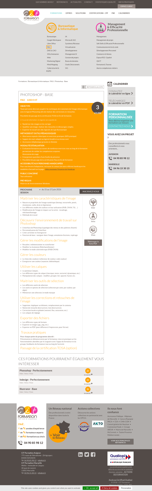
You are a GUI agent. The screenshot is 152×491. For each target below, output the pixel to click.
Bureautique (51, 37)
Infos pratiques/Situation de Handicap (60, 169)
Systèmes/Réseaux (72, 44)
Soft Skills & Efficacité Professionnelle (110, 44)
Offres (69, 13)
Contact (88, 2)
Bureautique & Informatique (38, 81)
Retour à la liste (95, 87)
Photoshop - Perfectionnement (36, 370)
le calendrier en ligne (122, 92)
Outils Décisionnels (72, 65)
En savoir (88, 374)
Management (102, 37)
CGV (126, 485)
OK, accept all (91, 488)
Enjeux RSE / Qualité (104, 58)
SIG (66, 68)
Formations (56, 13)
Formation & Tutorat (104, 65)
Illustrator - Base (28, 389)
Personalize (126, 488)
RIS (130, 485)
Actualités (76, 2)
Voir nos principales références (120, 442)
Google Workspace (54, 40)
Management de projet (105, 40)
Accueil (31, 2)
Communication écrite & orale (107, 47)
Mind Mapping (52, 65)
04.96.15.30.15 (30, 473)
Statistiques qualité (105, 2)
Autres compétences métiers (107, 68)
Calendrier (124, 13)
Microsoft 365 (70, 40)
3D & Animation (53, 54)
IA (66, 37)
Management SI (71, 54)
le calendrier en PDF (122, 102)
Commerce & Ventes (104, 54)
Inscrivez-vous (91, 191)
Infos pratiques (126, 2)
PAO (48, 47)
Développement (71, 51)
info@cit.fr (42, 460)
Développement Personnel (106, 51)
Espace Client (127, 6)
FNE (113, 13)
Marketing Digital (53, 61)
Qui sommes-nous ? (45, 2)
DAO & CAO (51, 51)
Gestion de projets (72, 58)
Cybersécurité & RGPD (52, 69)
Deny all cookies (109, 488)
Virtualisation (70, 47)
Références (62, 2)
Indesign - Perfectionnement (35, 379)
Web (49, 58)
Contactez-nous (119, 126)
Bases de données (71, 61)
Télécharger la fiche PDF (93, 242)
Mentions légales (116, 485)
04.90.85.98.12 (30, 460)
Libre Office (51, 44)
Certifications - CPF (98, 13)
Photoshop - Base (61, 81)
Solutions (81, 13)
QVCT (99, 61)
